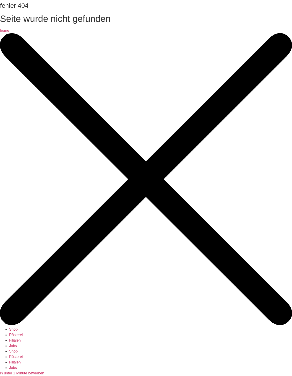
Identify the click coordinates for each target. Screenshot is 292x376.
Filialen (15, 340)
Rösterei (16, 335)
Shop (13, 329)
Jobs (13, 346)
